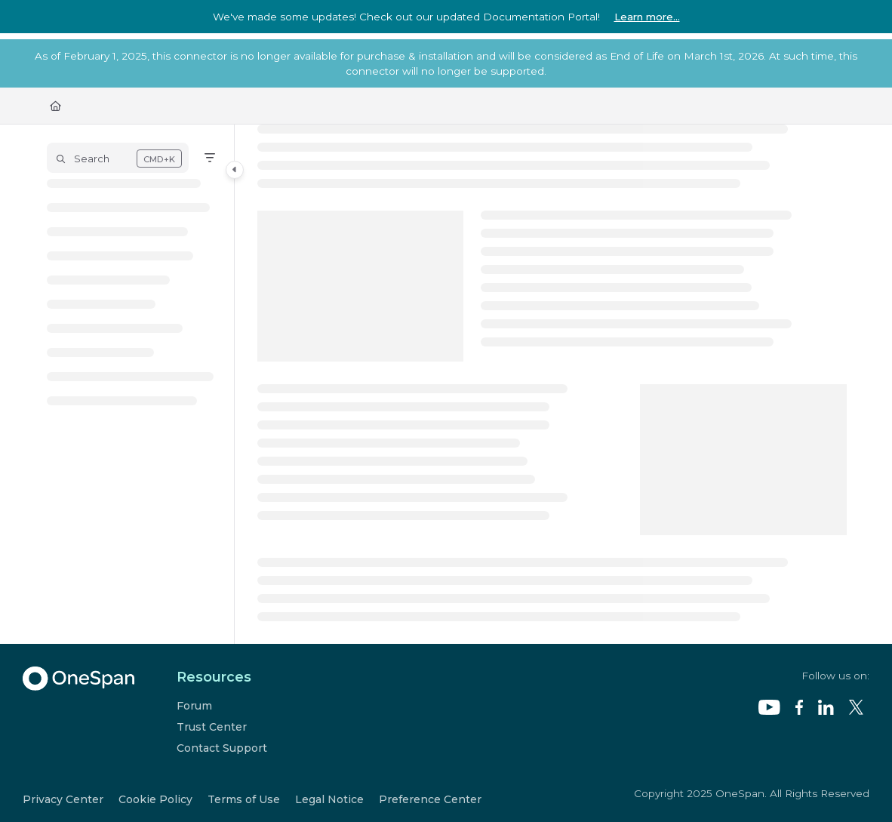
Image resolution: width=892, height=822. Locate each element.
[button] (118, 158)
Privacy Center (63, 799)
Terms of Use (244, 799)
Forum (194, 706)
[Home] (55, 105)
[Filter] (210, 158)
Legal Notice (329, 799)
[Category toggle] (235, 170)
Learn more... (647, 17)
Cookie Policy (155, 799)
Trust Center (212, 727)
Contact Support (222, 748)
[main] (552, 384)
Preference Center (430, 799)
